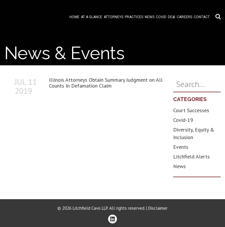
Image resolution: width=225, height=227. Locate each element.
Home (74, 17)
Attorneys (113, 17)
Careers (184, 17)
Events (180, 147)
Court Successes (191, 110)
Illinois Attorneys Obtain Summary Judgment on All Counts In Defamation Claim (106, 82)
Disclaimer (158, 208)
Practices (134, 17)
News (149, 17)
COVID (161, 17)
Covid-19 (183, 120)
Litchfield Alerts (191, 156)
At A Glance (91, 17)
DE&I (171, 17)
